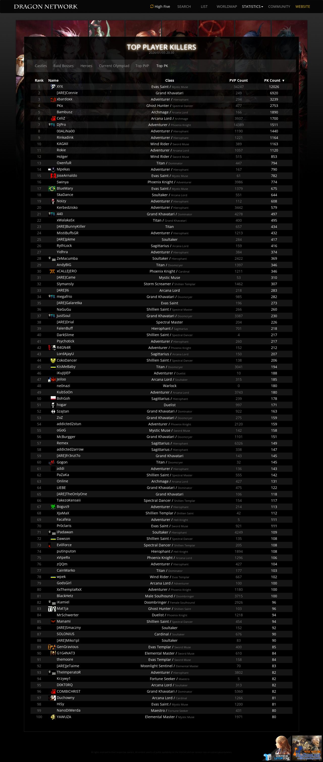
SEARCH (184, 6)
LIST (204, 6)
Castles (41, 65)
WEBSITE (302, 6)
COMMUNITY (279, 6)
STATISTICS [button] (252, 6)
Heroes (86, 65)
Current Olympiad (114, 65)
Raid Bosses (63, 65)
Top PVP (142, 65)
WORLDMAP (227, 6)
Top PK (162, 65)
